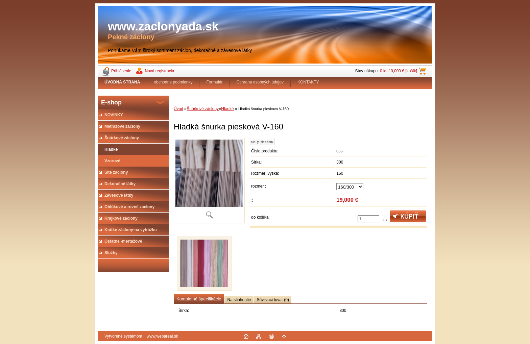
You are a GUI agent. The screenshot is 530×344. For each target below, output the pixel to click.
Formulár (214, 82)
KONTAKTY (308, 82)
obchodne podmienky (173, 82)
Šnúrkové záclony (203, 108)
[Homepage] (122, 82)
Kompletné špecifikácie (198, 298)
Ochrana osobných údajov (259, 82)
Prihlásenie (121, 71)
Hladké (227, 108)
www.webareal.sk (162, 336)
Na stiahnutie (239, 299)
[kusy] (368, 218)
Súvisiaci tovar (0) (273, 299)
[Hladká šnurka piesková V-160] (209, 180)
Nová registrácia (159, 71)
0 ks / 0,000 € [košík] (398, 71)
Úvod (178, 108)
